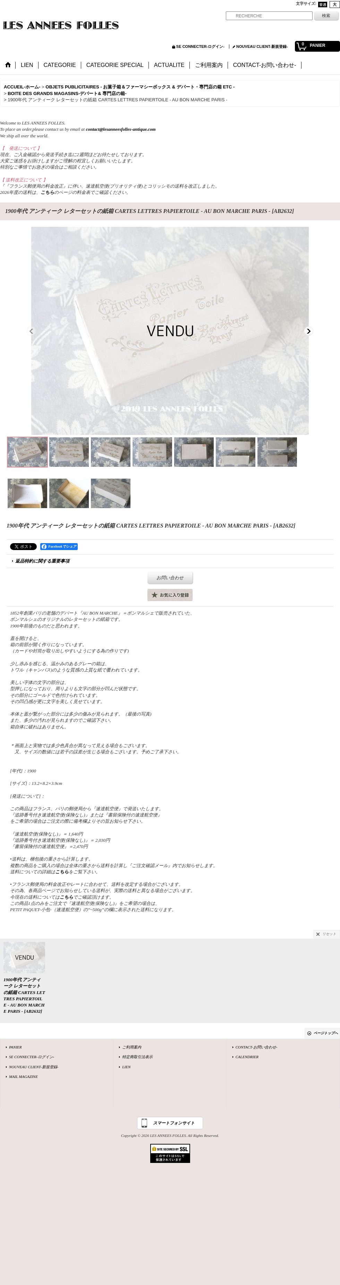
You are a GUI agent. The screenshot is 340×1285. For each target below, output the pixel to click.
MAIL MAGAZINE (23, 1076)
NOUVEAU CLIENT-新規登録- (262, 46)
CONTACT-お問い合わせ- (257, 1047)
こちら (47, 192)
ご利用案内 (131, 1047)
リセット (329, 934)
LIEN (126, 1067)
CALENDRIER (247, 1057)
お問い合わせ (170, 577)
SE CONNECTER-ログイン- (200, 46)
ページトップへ (326, 1033)
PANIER (15, 1047)
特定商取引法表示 (137, 1057)
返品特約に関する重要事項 (42, 561)
